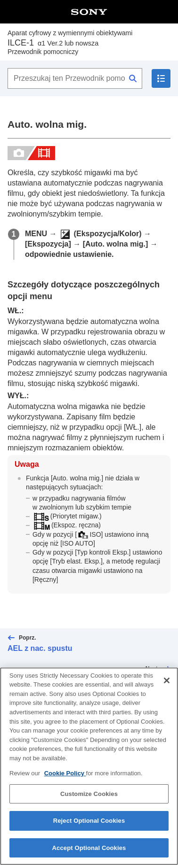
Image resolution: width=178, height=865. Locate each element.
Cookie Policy (65, 778)
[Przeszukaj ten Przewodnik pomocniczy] (75, 78)
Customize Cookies (89, 799)
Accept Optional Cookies (89, 853)
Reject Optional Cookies (89, 826)
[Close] (166, 686)
